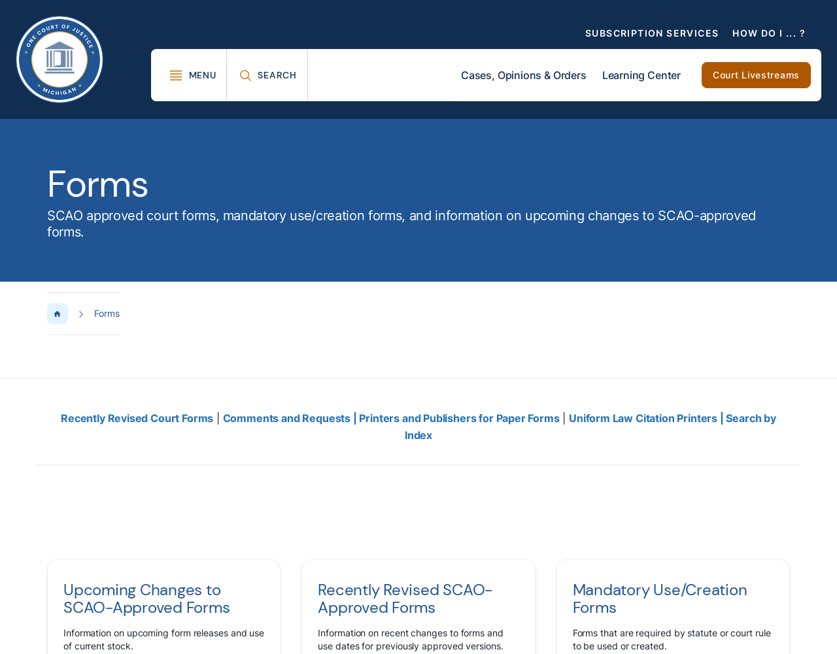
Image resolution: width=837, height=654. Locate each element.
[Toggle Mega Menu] (193, 75)
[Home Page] (57, 313)
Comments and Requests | (291, 418)
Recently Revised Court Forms (137, 418)
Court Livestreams (756, 74)
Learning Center (641, 75)
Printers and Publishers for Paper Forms (459, 418)
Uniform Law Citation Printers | (647, 418)
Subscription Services (652, 33)
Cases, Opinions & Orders (524, 75)
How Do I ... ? (769, 33)
